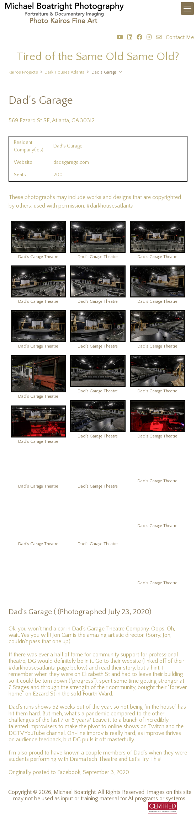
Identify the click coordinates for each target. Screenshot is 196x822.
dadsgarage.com (71, 162)
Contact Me (180, 37)
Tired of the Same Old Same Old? (98, 56)
